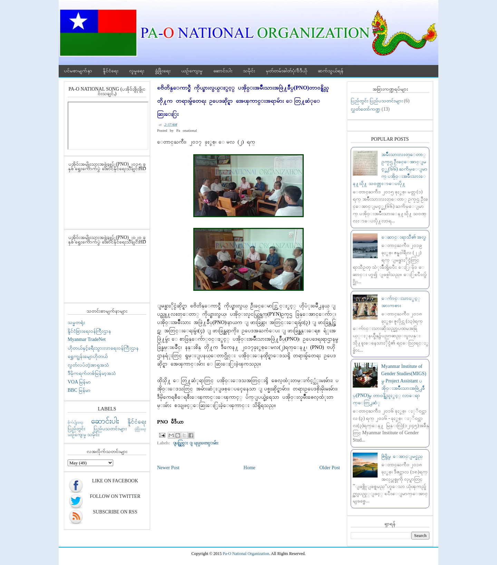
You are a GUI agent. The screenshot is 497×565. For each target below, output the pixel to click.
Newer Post (168, 467)
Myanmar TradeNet (87, 339)
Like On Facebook (115, 480)
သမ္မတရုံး (76, 322)
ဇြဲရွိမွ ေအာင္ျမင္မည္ (402, 456)
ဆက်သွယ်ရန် (330, 70)
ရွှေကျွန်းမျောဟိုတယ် (88, 356)
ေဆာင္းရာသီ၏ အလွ (404, 237)
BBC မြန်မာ (79, 390)
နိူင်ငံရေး (110, 70)
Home (249, 467)
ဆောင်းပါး (222, 70)
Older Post (330, 467)
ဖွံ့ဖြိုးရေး (162, 70)
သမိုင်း (249, 70)
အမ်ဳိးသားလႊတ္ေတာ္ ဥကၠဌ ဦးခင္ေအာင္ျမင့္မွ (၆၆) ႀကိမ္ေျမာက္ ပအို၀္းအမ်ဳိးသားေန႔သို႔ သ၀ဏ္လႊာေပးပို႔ (390, 169)
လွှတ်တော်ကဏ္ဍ (365, 109)
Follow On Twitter (115, 496)
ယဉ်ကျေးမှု (192, 70)
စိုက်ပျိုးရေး (76, 422)
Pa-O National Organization (246, 553)
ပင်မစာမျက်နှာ (78, 70)
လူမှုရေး (136, 70)
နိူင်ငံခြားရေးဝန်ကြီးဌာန (89, 331)
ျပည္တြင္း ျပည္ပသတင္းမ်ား (195, 443)
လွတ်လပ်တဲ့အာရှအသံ (88, 365)
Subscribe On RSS (115, 512)
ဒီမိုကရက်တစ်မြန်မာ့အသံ (92, 373)
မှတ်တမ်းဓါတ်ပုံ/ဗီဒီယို (286, 70)
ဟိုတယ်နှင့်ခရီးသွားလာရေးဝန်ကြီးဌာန (103, 348)
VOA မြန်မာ (79, 382)
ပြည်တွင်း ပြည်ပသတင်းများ (97, 428)
